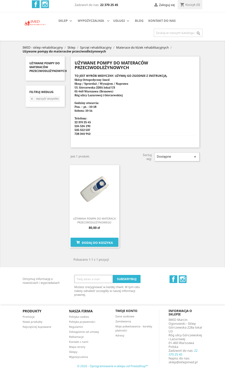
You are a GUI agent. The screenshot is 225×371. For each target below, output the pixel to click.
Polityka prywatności (82, 322)
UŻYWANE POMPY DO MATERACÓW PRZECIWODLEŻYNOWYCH (48, 67)
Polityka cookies (79, 317)
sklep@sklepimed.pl (183, 362)
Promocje (29, 317)
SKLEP (65, 21)
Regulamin (76, 327)
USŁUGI (121, 21)
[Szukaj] (178, 33)
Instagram (45, 4)
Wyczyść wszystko (44, 98)
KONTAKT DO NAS (162, 21)
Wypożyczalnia (78, 357)
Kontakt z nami (78, 342)
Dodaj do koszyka (94, 242)
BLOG (139, 21)
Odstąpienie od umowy (84, 332)
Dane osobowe (124, 316)
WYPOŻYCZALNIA (91, 21)
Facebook (36, 4)
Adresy (119, 335)
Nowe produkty (32, 322)
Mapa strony (77, 347)
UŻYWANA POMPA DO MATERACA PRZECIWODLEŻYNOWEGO (94, 220)
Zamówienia (123, 321)
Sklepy (73, 352)
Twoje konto (126, 311)
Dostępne (177, 156)
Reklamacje (76, 337)
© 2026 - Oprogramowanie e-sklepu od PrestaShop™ (112, 366)
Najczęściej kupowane (37, 327)
